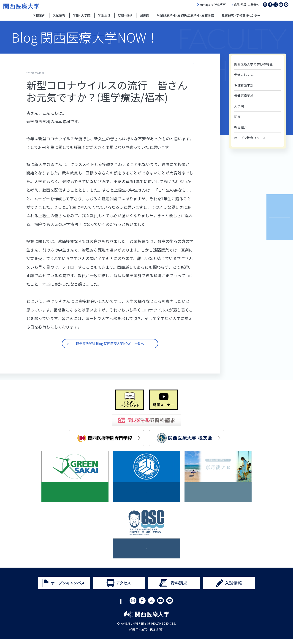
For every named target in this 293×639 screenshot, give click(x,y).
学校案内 (39, 15)
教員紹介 (240, 127)
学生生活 (104, 15)
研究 (237, 116)
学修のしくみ (244, 74)
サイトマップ (155, 601)
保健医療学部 (243, 95)
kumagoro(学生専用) (213, 4)
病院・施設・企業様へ (246, 4)
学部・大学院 (81, 15)
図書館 (144, 15)
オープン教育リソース (250, 137)
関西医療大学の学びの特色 (253, 64)
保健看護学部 (243, 85)
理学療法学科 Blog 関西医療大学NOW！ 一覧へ (164, 62)
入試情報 (59, 15)
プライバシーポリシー (122, 601)
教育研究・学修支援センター (241, 15)
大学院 (239, 106)
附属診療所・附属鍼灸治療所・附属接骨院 (185, 15)
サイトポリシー (88, 601)
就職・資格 (125, 15)
